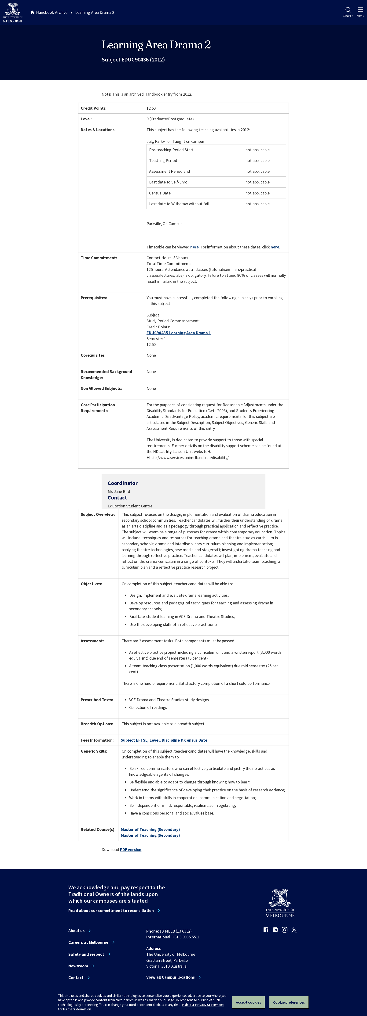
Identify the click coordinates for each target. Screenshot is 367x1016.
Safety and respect (86, 954)
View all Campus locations (170, 977)
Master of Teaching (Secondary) (150, 829)
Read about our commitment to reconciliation (111, 910)
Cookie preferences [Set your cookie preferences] (289, 1002)
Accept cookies (248, 1002)
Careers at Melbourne (88, 942)
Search (348, 12)
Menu (360, 12)
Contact (76, 977)
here (194, 247)
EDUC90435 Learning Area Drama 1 (179, 332)
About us (76, 930)
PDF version (131, 849)
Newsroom (78, 966)
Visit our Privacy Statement (203, 1004)
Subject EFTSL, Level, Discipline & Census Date (164, 740)
